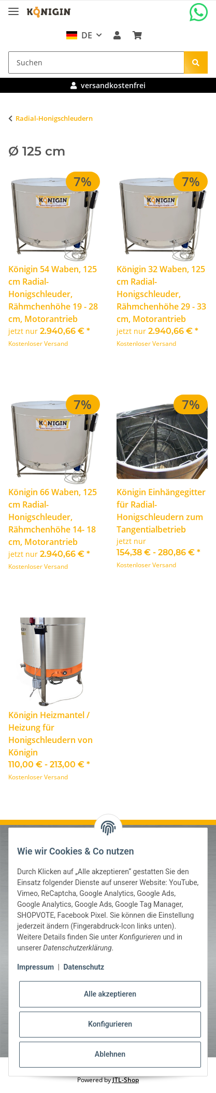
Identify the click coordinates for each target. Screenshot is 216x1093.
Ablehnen (110, 1054)
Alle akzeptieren (110, 994)
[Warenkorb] (136, 35)
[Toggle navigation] (13, 7)
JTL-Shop (125, 1079)
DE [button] (79, 35)
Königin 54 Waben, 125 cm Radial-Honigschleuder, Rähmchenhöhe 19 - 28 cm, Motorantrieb (53, 294)
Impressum (35, 967)
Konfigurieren (110, 1024)
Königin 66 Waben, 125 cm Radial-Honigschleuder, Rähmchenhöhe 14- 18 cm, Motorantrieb (52, 517)
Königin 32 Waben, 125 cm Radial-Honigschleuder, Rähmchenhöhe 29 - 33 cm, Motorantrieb (161, 294)
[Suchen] (96, 62)
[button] (117, 35)
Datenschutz (83, 967)
